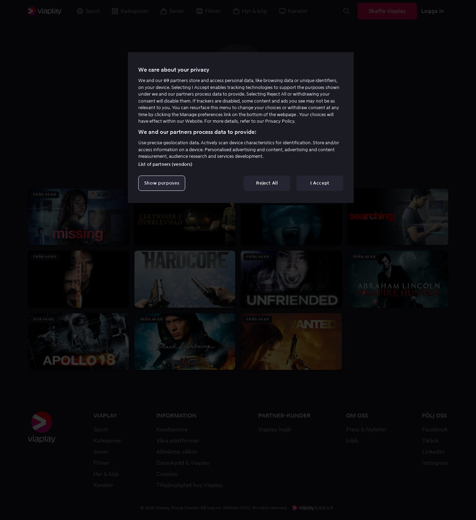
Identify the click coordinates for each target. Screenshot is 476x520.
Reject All (267, 183)
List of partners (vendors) (165, 164)
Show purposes (161, 183)
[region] (241, 127)
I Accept (319, 183)
